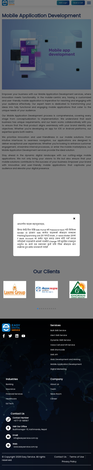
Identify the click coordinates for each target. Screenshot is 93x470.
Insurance (10, 389)
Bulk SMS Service (58, 330)
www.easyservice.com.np (26, 446)
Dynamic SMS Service (60, 340)
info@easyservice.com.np (26, 438)
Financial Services (14, 394)
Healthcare (11, 398)
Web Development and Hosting (65, 359)
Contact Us (60, 456)
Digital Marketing (58, 369)
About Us (54, 384)
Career (53, 398)
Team (53, 389)
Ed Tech (9, 403)
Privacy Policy (69, 461)
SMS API (54, 354)
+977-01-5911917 (21, 420)
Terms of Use (77, 456)
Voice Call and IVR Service (62, 345)
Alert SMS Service (58, 335)
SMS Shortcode (57, 349)
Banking (9, 384)
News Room (56, 394)
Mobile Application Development (66, 364)
